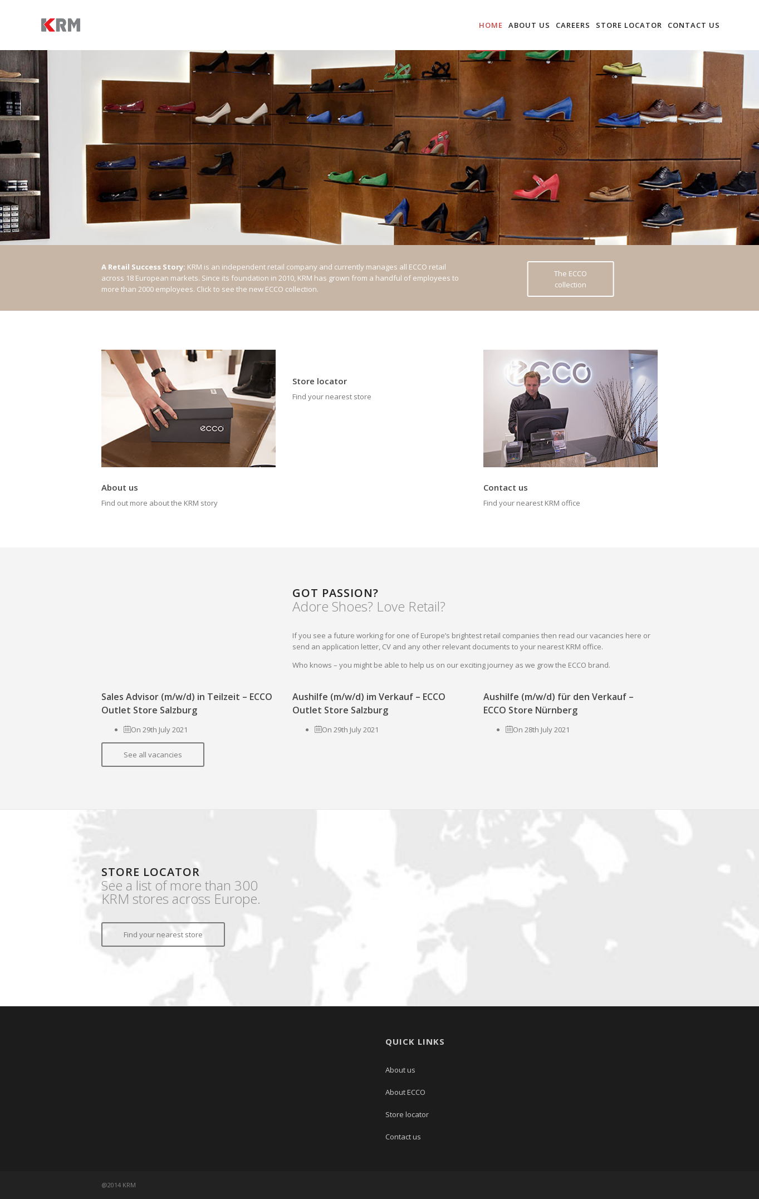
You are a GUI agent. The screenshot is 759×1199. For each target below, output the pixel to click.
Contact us (694, 25)
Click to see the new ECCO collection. (258, 289)
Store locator (629, 25)
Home (491, 25)
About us (529, 25)
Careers (573, 25)
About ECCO (405, 1092)
